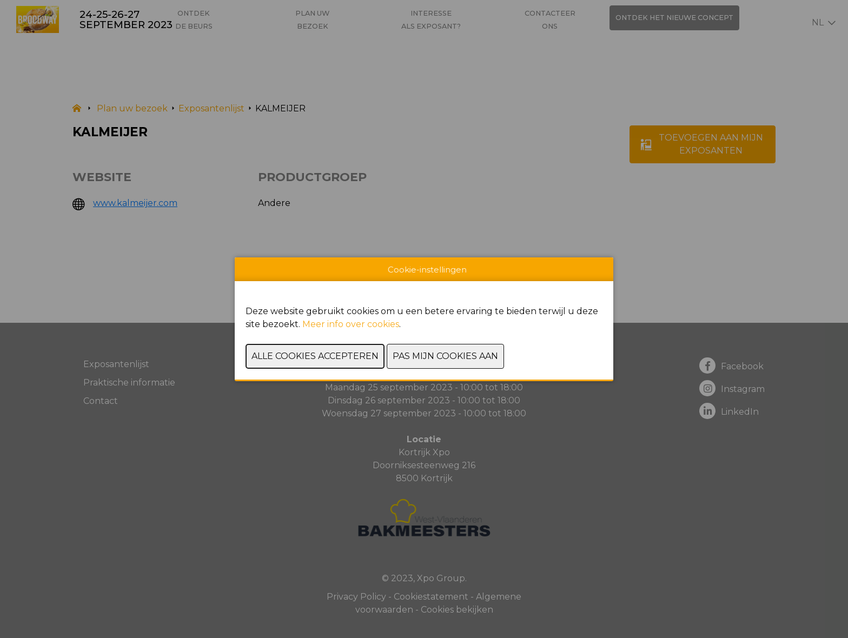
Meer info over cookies (350, 324)
